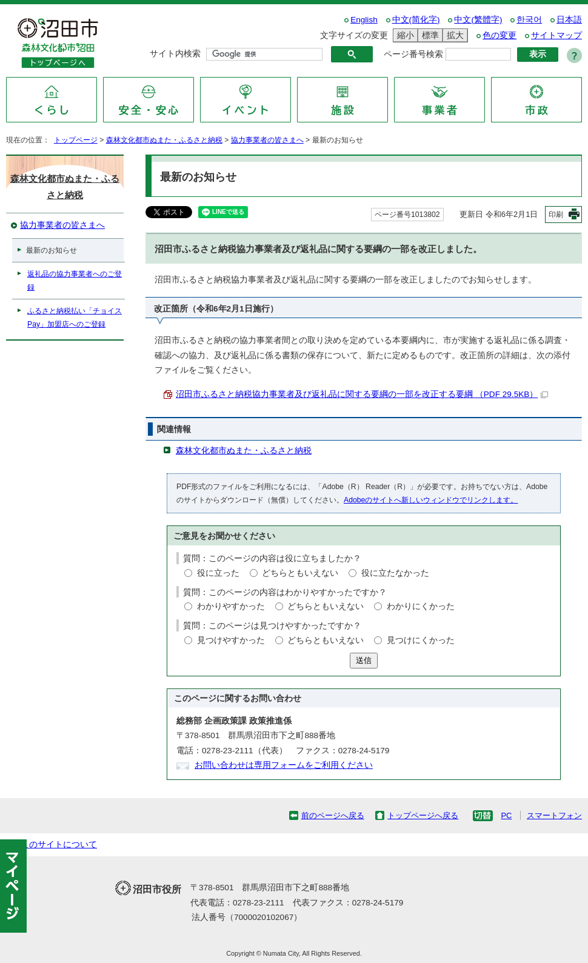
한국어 (529, 19)
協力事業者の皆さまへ (267, 140)
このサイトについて (59, 844)
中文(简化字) (416, 19)
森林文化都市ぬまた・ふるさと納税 (164, 140)
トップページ (76, 140)
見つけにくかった (421, 640)
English (364, 19)
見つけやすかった (231, 640)
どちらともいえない (300, 573)
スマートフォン (554, 815)
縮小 (403, 35)
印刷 (556, 214)
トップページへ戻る (422, 815)
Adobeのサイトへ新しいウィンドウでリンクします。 (431, 500)
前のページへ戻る (332, 815)
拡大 (453, 35)
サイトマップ (556, 35)
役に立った (218, 573)
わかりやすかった (231, 606)
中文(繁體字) (478, 19)
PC (506, 815)
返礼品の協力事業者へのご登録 (74, 281)
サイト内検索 (175, 53)
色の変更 (499, 35)
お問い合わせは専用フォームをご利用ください (284, 765)
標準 (428, 35)
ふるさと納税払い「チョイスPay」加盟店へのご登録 (74, 317)
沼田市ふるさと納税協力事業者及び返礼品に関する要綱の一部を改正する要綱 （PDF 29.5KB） (362, 394)
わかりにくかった (421, 606)
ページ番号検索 (413, 54)
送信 (364, 660)
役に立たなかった (395, 573)
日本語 (569, 19)
